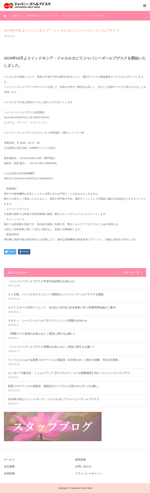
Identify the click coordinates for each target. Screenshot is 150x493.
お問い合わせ (83, 466)
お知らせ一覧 (131, 272)
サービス (9, 459)
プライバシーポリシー (88, 473)
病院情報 (80, 459)
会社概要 (9, 466)
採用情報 (9, 473)
